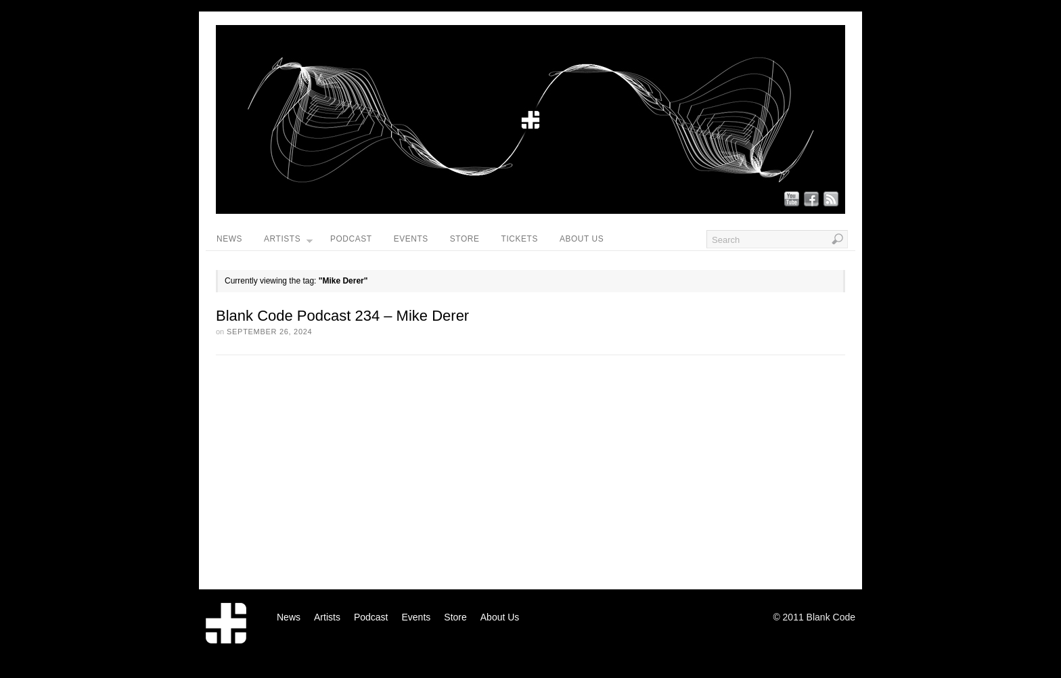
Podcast (351, 239)
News (229, 239)
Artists (288, 242)
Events (411, 239)
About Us (582, 239)
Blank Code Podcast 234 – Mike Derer (342, 315)
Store (465, 239)
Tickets (519, 239)
